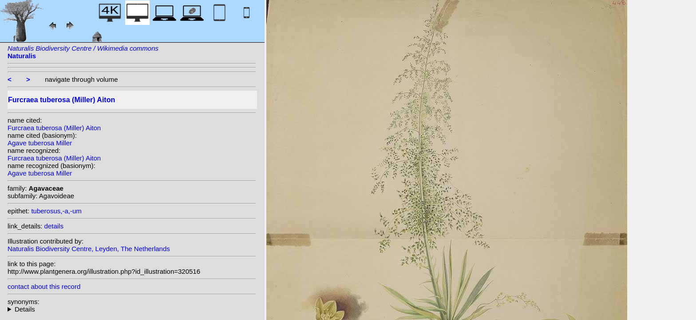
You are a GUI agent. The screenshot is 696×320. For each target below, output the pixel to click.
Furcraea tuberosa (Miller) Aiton (54, 128)
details (53, 226)
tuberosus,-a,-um (56, 211)
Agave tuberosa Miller (40, 143)
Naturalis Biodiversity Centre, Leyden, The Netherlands (89, 248)
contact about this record (44, 286)
